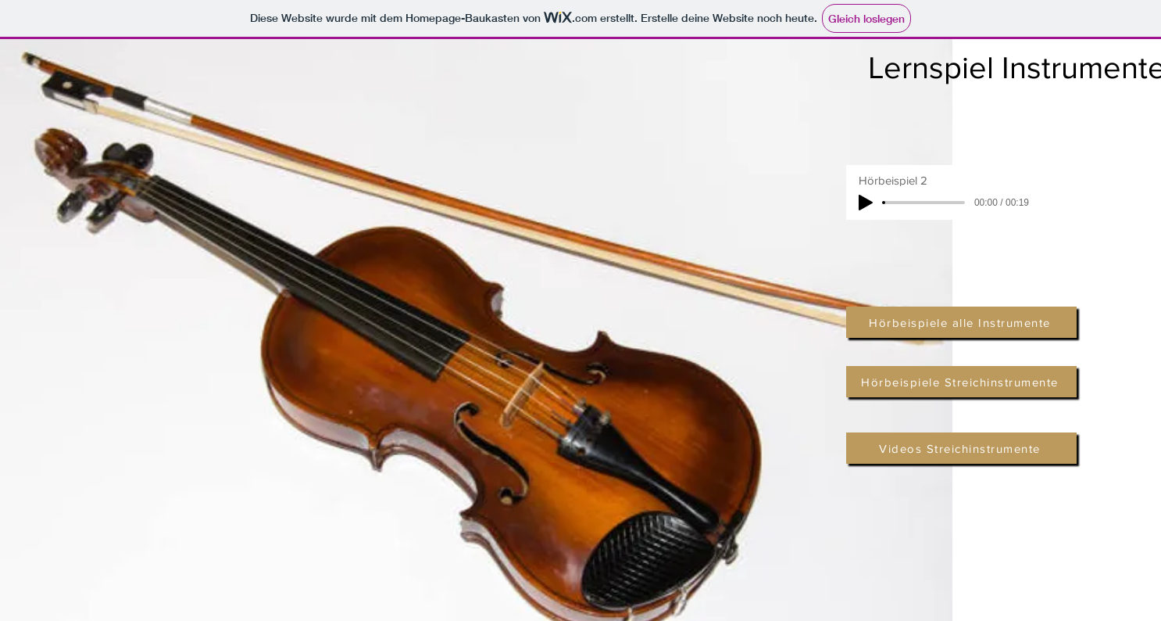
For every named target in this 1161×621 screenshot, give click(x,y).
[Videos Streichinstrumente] (961, 448)
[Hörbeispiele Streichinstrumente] (961, 381)
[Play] (866, 202)
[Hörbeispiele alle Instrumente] (961, 322)
